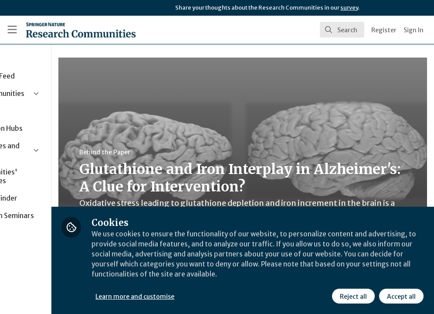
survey (349, 7)
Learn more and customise (195, 296)
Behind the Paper (164, 152)
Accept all (401, 296)
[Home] (80, 29)
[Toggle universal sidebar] (12, 29)
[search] (342, 30)
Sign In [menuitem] (413, 30)
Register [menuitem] (384, 30)
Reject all (352, 296)
